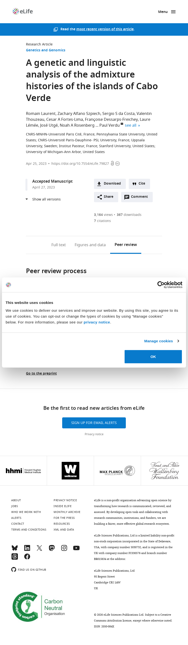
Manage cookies (158, 341)
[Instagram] (64, 550)
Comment (141, 198)
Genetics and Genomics (45, 50)
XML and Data (64, 530)
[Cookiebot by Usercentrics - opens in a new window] (161, 285)
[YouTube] (76, 550)
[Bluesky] (14, 550)
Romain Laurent (41, 114)
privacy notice (97, 322)
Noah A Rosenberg (77, 125)
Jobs (14, 506)
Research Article (39, 44)
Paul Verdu (109, 125)
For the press (64, 518)
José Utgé (49, 125)
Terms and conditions (28, 530)
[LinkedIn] (27, 550)
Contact (17, 524)
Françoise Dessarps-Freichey (111, 119)
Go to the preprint (41, 374)
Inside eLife (62, 506)
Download (112, 184)
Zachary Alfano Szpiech (79, 114)
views (103, 214)
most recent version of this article (105, 29)
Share (108, 197)
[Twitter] (39, 550)
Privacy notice (94, 434)
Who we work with (26, 512)
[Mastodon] (51, 550)
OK (153, 356)
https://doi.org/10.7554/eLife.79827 (80, 163)
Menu (163, 12)
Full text (58, 245)
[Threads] (14, 559)
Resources (62, 524)
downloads (129, 214)
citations (102, 220)
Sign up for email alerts (94, 422)
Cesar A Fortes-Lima (64, 119)
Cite (142, 184)
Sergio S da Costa (118, 114)
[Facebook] (27, 559)
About (16, 500)
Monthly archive (67, 512)
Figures (90, 245)
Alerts (16, 518)
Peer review (126, 245)
